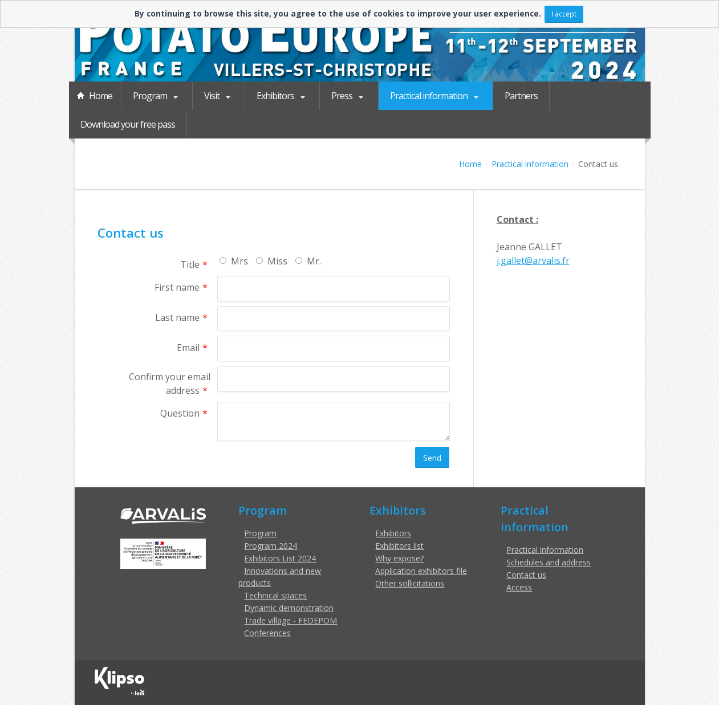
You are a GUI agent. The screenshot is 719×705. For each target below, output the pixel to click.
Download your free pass (127, 124)
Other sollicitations (409, 583)
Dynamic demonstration (289, 607)
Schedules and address (548, 562)
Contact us (526, 574)
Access (519, 587)
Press (334, 95)
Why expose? (399, 558)
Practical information (417, 95)
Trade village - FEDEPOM (290, 620)
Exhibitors (270, 95)
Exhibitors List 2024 (280, 558)
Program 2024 (270, 545)
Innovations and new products (279, 576)
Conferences (267, 632)
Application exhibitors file (421, 570)
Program (151, 95)
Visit (209, 95)
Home (100, 95)
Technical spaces (275, 595)
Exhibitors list (399, 545)
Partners (506, 95)
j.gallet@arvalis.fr (533, 260)
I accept (563, 13)
